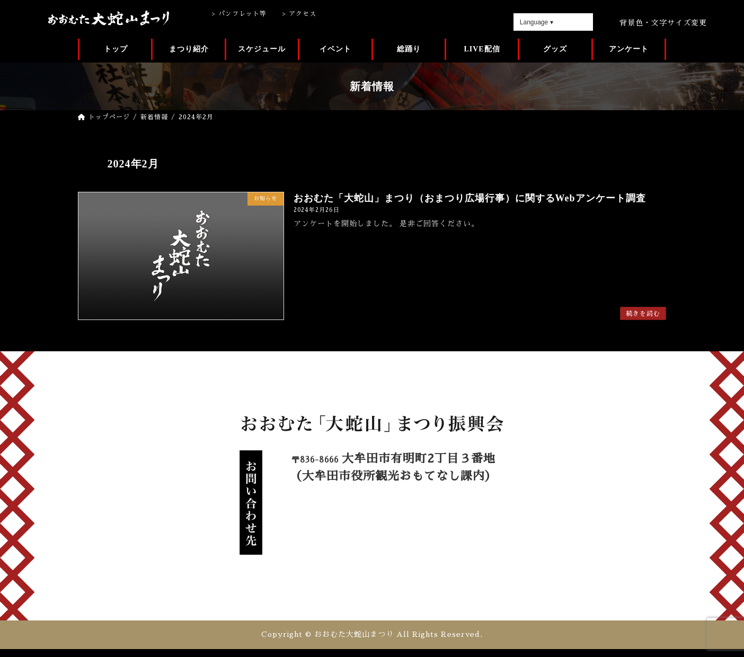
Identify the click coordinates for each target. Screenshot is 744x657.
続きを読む (643, 313)
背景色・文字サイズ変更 (663, 22)
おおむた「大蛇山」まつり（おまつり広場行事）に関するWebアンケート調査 (470, 198)
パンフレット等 (242, 14)
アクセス (302, 14)
